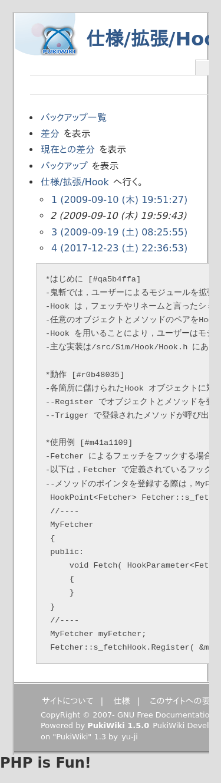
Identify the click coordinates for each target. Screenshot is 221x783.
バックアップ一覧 (74, 117)
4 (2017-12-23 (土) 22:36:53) (119, 248)
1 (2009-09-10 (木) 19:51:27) (119, 199)
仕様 (121, 701)
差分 (50, 133)
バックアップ (64, 166)
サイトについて (68, 701)
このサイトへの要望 (184, 701)
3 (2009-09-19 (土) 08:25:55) (119, 232)
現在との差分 (68, 149)
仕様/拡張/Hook (75, 182)
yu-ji (129, 736)
